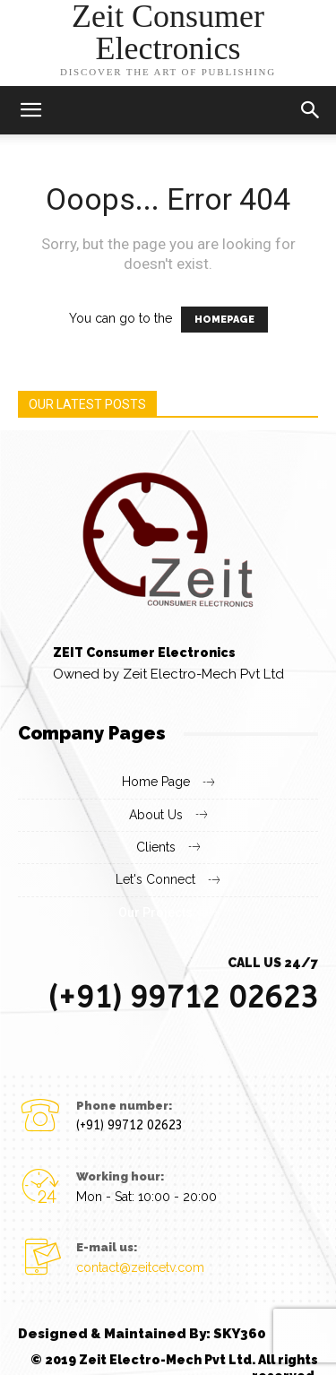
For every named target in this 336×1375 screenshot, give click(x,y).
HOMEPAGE (224, 319)
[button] (311, 110)
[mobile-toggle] (30, 110)
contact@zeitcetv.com (140, 1267)
